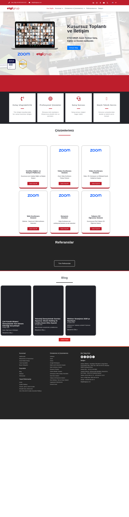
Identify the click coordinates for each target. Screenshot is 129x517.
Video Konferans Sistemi (64, 172)
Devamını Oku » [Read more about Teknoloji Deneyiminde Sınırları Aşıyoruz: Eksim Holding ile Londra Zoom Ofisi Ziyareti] (40, 330)
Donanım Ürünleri (64, 217)
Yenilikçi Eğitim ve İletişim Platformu (33, 172)
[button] (2, 42)
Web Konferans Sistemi (33, 217)
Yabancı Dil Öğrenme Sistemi (96, 217)
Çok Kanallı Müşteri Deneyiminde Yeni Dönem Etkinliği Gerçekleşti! (13, 324)
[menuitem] (112, 2)
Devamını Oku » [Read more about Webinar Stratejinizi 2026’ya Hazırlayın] (72, 329)
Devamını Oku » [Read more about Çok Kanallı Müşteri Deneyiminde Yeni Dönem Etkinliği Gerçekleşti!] (7, 333)
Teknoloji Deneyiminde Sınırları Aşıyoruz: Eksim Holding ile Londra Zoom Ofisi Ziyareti (47, 321)
